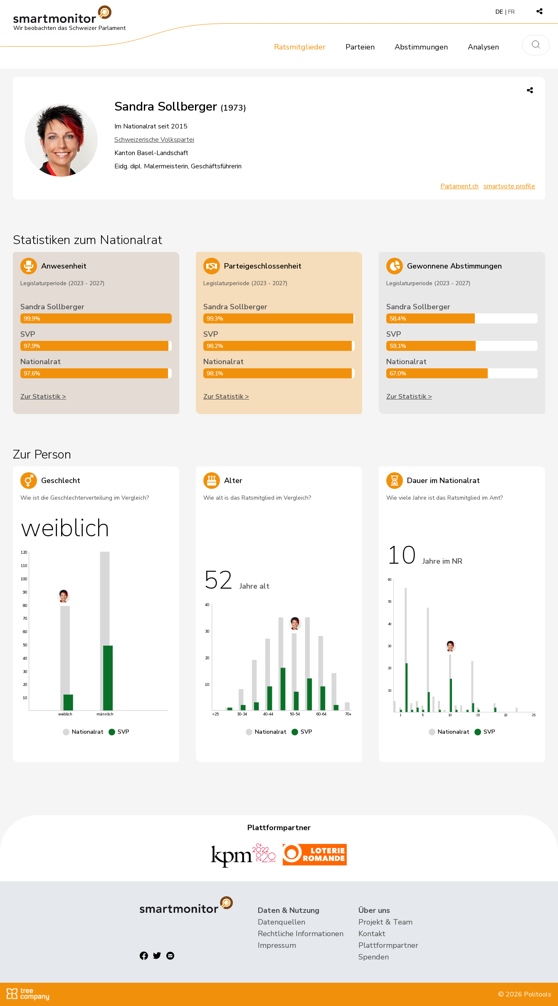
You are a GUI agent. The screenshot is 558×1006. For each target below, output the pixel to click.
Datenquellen (281, 922)
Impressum (277, 945)
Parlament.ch (459, 186)
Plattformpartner (388, 945)
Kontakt (371, 934)
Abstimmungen (421, 47)
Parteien (360, 47)
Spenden (373, 957)
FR (511, 12)
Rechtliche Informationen (300, 934)
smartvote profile (509, 186)
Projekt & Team (385, 922)
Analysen (483, 47)
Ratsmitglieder (300, 47)
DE (499, 12)
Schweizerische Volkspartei (154, 139)
